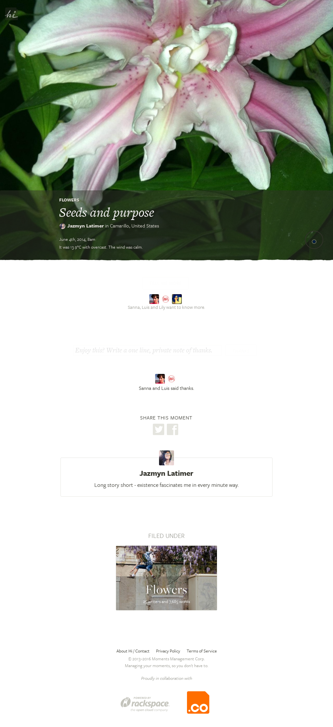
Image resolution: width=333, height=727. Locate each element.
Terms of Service (202, 651)
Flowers (69, 200)
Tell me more (165, 283)
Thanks (241, 351)
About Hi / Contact (133, 651)
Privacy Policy (168, 651)
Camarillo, (134, 225)
